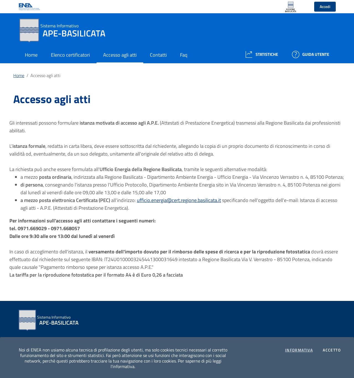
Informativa (299, 350)
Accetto (332, 350)
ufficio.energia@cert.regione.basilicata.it (179, 200)
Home (18, 75)
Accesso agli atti (45, 75)
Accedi (325, 6)
